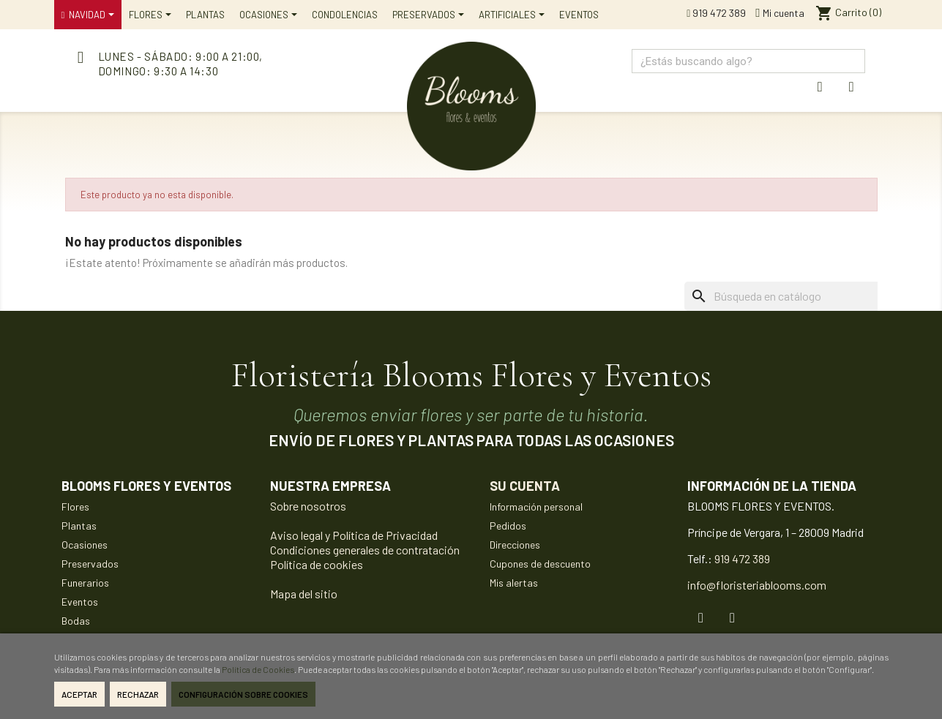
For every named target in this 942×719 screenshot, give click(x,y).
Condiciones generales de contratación (365, 550)
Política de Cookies (258, 669)
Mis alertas (514, 582)
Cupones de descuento (540, 563)
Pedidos (508, 525)
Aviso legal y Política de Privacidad (354, 535)
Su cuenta (525, 486)
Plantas (79, 525)
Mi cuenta (779, 13)
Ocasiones (84, 544)
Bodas (75, 620)
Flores (75, 506)
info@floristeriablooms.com (756, 585)
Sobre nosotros (308, 506)
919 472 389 (716, 13)
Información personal (536, 506)
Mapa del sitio (303, 594)
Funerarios (85, 582)
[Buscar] (803, 296)
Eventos (79, 601)
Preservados (90, 563)
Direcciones (515, 544)
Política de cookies (316, 564)
